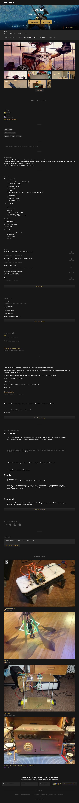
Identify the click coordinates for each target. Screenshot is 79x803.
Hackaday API (61, 794)
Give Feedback (35, 794)
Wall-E (7, 136)
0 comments (21, 337)
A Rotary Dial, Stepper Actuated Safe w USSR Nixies (18, 765)
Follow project (34, 22)
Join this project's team (10, 119)
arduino (18, 136)
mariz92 (39, 18)
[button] (74, 2)
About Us (17, 794)
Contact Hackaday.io (26, 794)
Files (20, 37)
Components (27, 37)
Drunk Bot (7, 713)
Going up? (39, 791)
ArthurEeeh (8, 117)
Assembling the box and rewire (12, 348)
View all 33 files (39, 286)
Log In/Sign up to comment (12, 545)
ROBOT (12, 136)
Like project (46, 22)
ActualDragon (9, 610)
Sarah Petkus (9, 662)
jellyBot (6, 660)
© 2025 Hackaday (39, 799)
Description (7, 37)
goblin (7, 115)
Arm (5, 336)
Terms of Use (44, 794)
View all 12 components (39, 321)
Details (14, 37)
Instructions (43, 37)
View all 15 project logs (39, 418)
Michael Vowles (9, 715)
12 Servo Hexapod (9, 608)
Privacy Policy (52, 794)
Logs (36, 37)
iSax (6, 767)
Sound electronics (9, 392)
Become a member (25, 779)
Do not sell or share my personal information (39, 796)
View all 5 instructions (39, 509)
